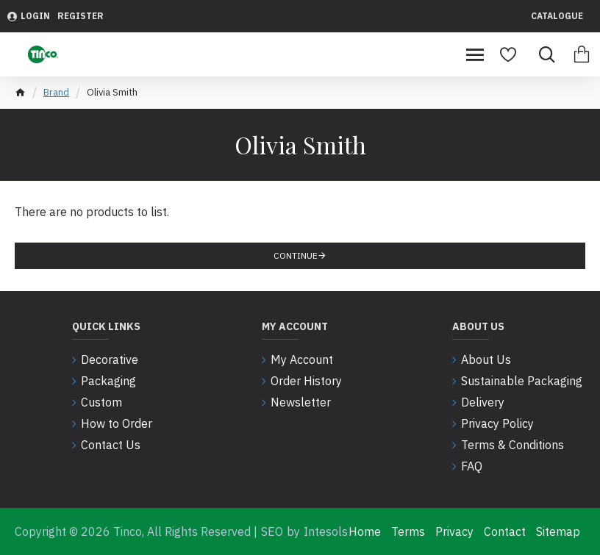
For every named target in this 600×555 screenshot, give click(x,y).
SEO (272, 531)
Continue (296, 255)
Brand (56, 92)
